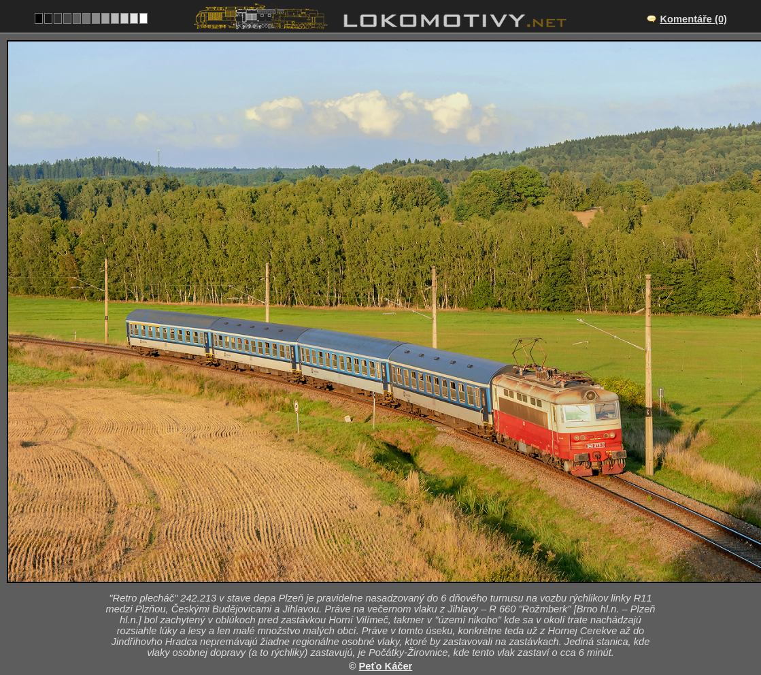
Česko (373, 621)
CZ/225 (392, 565)
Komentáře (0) (693, 19)
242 (413, 621)
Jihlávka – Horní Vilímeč (395, 551)
